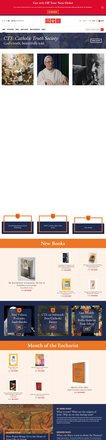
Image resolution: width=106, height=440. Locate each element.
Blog (80, 21)
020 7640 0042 (17, 21)
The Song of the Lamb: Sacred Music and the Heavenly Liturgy (92, 265)
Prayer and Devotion (10, 432)
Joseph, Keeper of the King (66, 291)
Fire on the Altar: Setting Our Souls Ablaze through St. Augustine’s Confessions (13, 394)
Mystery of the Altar (79, 387)
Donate (44, 29)
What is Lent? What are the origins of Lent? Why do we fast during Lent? (76, 413)
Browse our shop (96, 41)
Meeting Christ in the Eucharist (39, 367)
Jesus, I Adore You (13, 367)
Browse (19, 327)
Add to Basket (67, 270)
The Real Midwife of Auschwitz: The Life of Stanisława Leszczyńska (26, 284)
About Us (85, 21)
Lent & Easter (17, 432)
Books (17, 29)
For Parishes (10, 29)
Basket (98, 21)
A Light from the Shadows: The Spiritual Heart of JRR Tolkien (66, 265)
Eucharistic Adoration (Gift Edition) (39, 394)
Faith (58, 408)
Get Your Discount (53, 12)
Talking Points (62, 408)
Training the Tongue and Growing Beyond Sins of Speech (93, 292)
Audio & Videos (24, 29)
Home (3, 29)
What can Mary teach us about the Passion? (79, 435)
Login (90, 21)
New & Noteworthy (35, 29)
